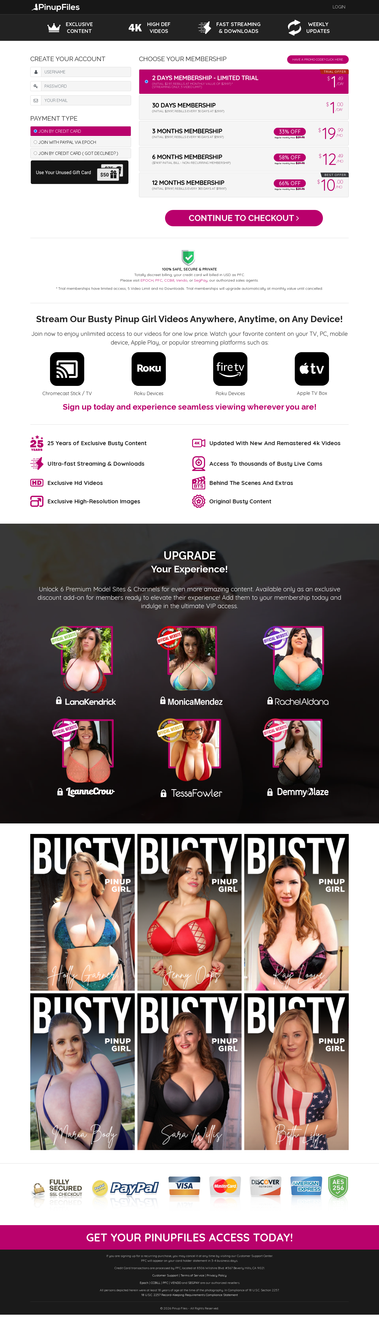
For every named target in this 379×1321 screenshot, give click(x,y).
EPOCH (147, 283)
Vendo (181, 283)
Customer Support (165, 1282)
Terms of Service (192, 1282)
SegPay (200, 283)
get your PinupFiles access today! (189, 1242)
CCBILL (155, 1289)
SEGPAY (194, 1289)
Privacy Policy (217, 1282)
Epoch (144, 1289)
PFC (158, 283)
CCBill (169, 283)
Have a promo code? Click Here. (317, 59)
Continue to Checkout (244, 219)
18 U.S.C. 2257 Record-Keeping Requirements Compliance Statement (189, 1301)
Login (339, 6)
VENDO (176, 1289)
